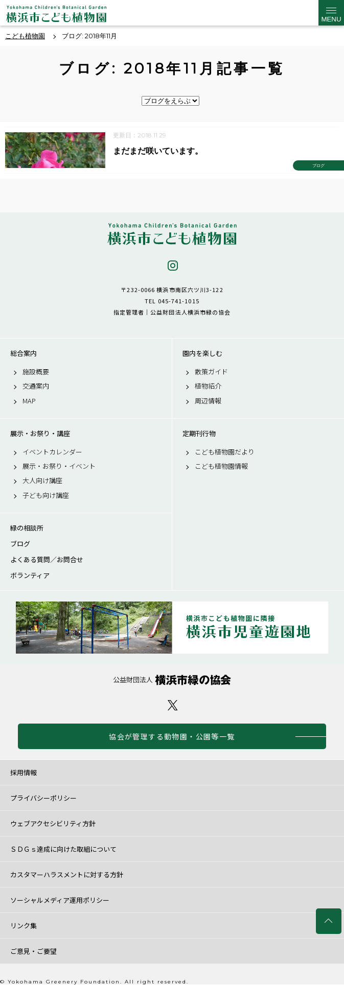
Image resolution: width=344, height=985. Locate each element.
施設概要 (35, 371)
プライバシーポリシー (43, 798)
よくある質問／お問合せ (46, 559)
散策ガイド (211, 371)
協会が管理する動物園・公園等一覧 (172, 736)
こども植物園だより (225, 452)
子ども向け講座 (45, 495)
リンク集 (23, 925)
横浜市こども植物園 (172, 234)
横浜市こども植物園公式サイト (56, 15)
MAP (29, 400)
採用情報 (23, 772)
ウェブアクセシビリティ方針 (53, 823)
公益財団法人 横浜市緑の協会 (172, 680)
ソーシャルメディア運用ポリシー (59, 900)
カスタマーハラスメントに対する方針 (66, 874)
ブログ (20, 543)
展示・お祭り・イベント (59, 466)
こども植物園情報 (221, 466)
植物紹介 (208, 386)
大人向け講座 (42, 480)
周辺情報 (208, 400)
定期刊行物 (199, 433)
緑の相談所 (26, 528)
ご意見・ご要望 (33, 951)
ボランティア (30, 575)
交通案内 (35, 386)
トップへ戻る (328, 921)
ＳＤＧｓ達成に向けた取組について (63, 849)
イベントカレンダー (52, 452)
